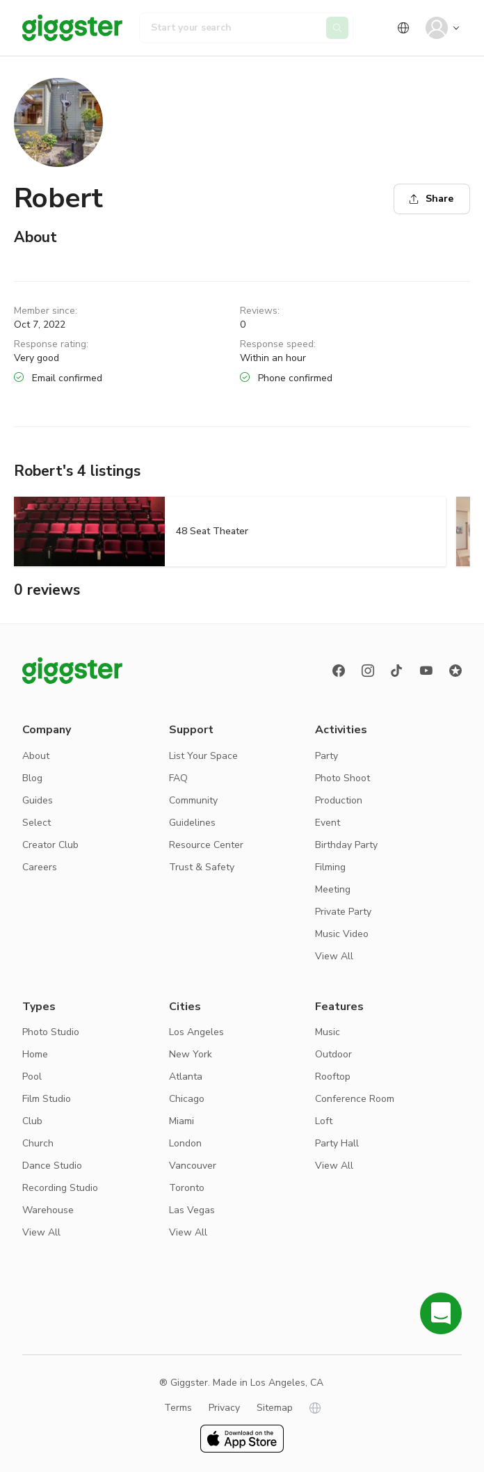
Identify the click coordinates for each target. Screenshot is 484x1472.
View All (334, 956)
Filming (330, 867)
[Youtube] (426, 671)
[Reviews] (455, 671)
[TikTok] (397, 671)
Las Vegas (192, 1210)
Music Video (342, 934)
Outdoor (333, 1054)
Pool (32, 1076)
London (185, 1143)
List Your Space (203, 755)
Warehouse (48, 1210)
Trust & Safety (201, 867)
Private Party (343, 911)
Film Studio (46, 1098)
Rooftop (332, 1076)
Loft (323, 1121)
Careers (39, 867)
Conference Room (354, 1098)
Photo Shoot (342, 778)
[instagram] (368, 671)
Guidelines (192, 822)
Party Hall (337, 1143)
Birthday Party (346, 844)
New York (190, 1054)
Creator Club (50, 844)
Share (431, 198)
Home (35, 1054)
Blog (32, 778)
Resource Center (206, 844)
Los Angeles (196, 1032)
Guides (37, 800)
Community (193, 800)
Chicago (186, 1098)
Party (326, 755)
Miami (181, 1121)
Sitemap (275, 1407)
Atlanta (185, 1076)
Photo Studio (50, 1032)
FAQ (178, 778)
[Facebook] (338, 671)
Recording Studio (60, 1187)
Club (32, 1121)
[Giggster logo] (72, 670)
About (35, 755)
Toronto (186, 1187)
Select (36, 822)
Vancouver (192, 1165)
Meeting (332, 889)
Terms (178, 1407)
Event (327, 822)
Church (38, 1143)
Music (327, 1032)
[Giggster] (72, 28)
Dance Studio (52, 1165)
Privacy (224, 1407)
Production (338, 800)
